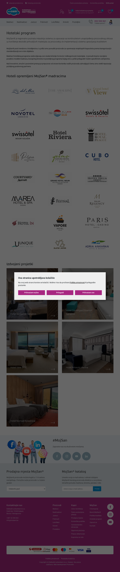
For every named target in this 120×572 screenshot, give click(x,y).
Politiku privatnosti (77, 282)
